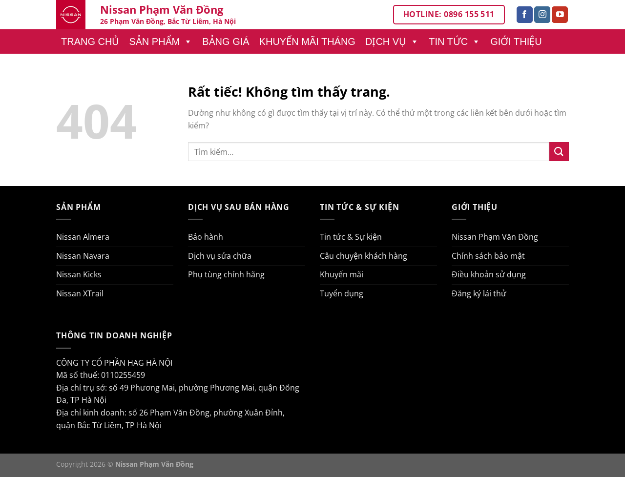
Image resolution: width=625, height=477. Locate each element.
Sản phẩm (160, 41)
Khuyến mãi (341, 274)
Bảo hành (205, 236)
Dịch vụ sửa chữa (219, 255)
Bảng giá (225, 41)
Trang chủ (90, 41)
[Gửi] (559, 151)
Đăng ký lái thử (479, 293)
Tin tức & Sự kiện (351, 236)
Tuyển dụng (341, 293)
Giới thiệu (516, 41)
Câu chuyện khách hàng (363, 255)
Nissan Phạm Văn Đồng (495, 236)
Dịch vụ (392, 41)
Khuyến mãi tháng (307, 41)
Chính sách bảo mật (488, 255)
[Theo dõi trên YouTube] (560, 14)
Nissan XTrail (80, 293)
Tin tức (454, 41)
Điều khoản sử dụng (489, 274)
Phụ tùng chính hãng (226, 274)
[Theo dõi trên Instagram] (542, 14)
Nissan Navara (82, 255)
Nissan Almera (82, 236)
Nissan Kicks (79, 274)
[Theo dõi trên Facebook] (525, 14)
